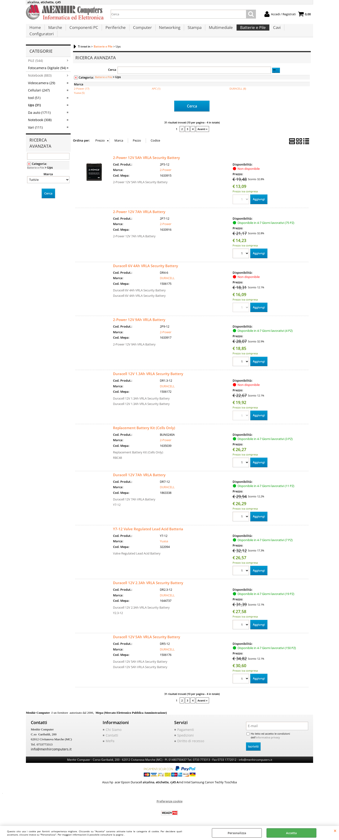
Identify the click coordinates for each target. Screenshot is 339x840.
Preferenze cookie (169, 800)
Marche (54, 30)
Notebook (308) (40, 119)
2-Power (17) (81, 88)
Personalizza (237, 833)
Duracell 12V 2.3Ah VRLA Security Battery (148, 582)
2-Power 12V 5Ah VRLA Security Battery (146, 156)
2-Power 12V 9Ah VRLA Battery (139, 318)
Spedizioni (184, 735)
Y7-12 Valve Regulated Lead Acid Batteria (148, 528)
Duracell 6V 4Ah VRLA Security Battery (145, 264)
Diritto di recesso (189, 741)
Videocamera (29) (41, 82)
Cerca (112, 69)
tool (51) (34, 97)
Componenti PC (82, 30)
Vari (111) (35, 126)
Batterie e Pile (249, 30)
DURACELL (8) (238, 88)
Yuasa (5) (79, 92)
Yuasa (164, 541)
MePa (110, 741)
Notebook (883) (40, 75)
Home (35, 30)
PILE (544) (35, 60)
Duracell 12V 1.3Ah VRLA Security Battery (148, 372)
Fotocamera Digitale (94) (47, 67)
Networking (167, 30)
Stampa (192, 30)
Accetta (291, 833)
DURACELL (167, 277)
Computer (140, 30)
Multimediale (218, 30)
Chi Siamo (113, 730)
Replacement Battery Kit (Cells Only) (144, 427)
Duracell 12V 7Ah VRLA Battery (139, 474)
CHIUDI (335, 830)
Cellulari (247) (39, 89)
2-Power (165, 168)
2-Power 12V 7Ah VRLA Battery (139, 210)
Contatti (111, 735)
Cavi (272, 30)
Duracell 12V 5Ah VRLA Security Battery (146, 637)
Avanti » (202, 127)
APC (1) (156, 88)
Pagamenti (184, 730)
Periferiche (114, 30)
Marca (48, 173)
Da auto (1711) (39, 112)
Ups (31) (34, 104)
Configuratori (295, 30)
